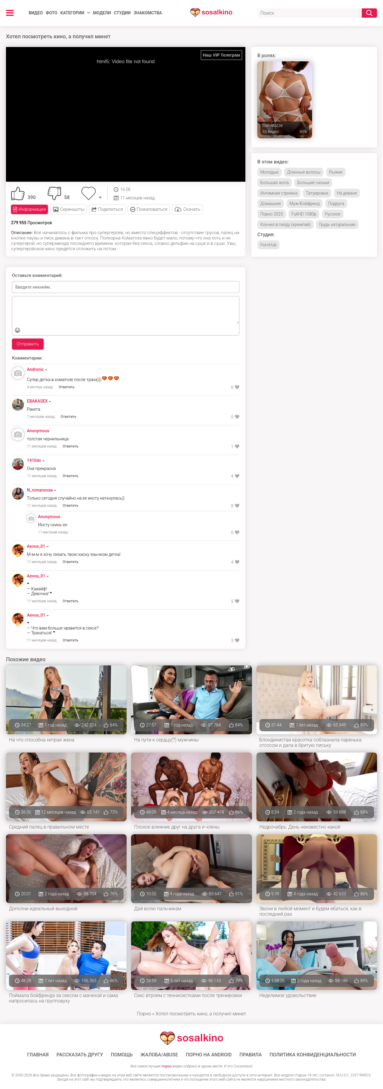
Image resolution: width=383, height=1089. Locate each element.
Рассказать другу (80, 1055)
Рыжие (336, 172)
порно (167, 1066)
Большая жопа (274, 182)
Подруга (336, 203)
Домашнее (270, 203)
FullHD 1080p (303, 214)
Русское (333, 214)
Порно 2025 (271, 214)
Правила (250, 1055)
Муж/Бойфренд (305, 203)
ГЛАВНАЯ (38, 1055)
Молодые (269, 172)
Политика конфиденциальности (313, 1055)
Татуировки (317, 193)
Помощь (122, 1055)
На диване (347, 193)
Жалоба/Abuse (159, 1055)
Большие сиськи (313, 182)
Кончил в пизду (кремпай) (285, 224)
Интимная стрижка (278, 193)
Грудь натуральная (337, 224)
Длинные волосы (303, 172)
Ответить (67, 387)
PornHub (268, 244)
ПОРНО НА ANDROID (209, 1055)
